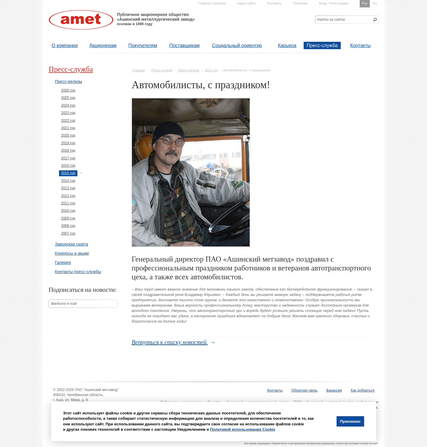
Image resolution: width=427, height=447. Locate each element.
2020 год (68, 135)
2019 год (68, 143)
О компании (65, 45)
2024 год (68, 105)
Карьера (287, 45)
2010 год (68, 211)
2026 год (68, 90)
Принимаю (350, 421)
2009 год (68, 218)
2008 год (68, 226)
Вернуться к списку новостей (170, 342)
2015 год (211, 70)
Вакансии (334, 390)
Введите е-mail (64, 304)
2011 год (68, 203)
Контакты (360, 45)
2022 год (68, 120)
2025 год (68, 98)
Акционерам (103, 45)
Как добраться (363, 390)
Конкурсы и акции (72, 253)
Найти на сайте (331, 19)
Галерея (63, 262)
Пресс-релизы (188, 70)
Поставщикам (184, 45)
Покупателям (142, 45)
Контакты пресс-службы (78, 271)
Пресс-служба (322, 45)
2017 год (68, 158)
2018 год (68, 150)
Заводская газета (71, 244)
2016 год (68, 166)
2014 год (68, 181)
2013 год (68, 188)
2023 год (68, 113)
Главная (138, 70)
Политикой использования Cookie (242, 429)
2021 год (68, 128)
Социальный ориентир (237, 45)
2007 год (68, 233)
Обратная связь (304, 390)
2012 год (68, 196)
